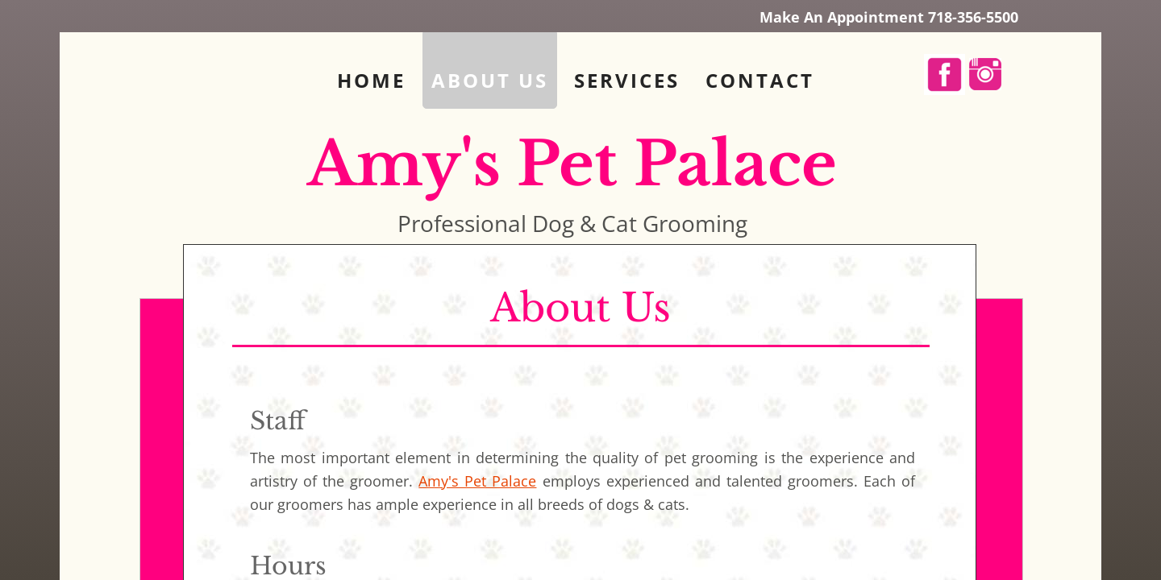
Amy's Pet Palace (477, 481)
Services (627, 80)
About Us (489, 80)
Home (371, 80)
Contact (759, 80)
